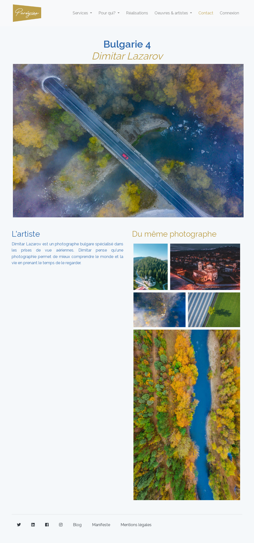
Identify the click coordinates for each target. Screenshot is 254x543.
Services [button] (81, 13)
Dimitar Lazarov (127, 56)
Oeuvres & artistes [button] (172, 13)
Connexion (229, 13)
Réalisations (137, 13)
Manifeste (101, 524)
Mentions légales (136, 524)
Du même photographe (174, 233)
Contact (205, 13)
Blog (77, 524)
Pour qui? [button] (107, 13)
